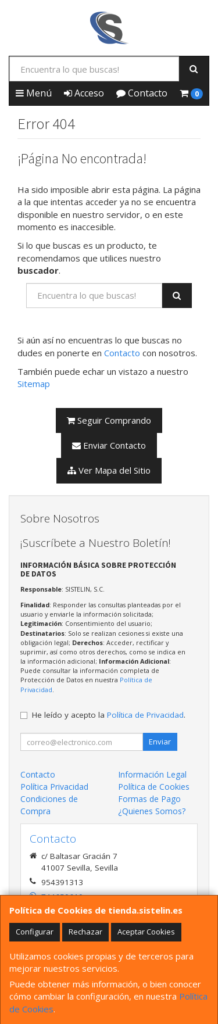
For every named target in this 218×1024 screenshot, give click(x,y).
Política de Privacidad (145, 715)
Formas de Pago (149, 798)
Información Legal (152, 774)
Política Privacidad (54, 786)
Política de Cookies (154, 786)
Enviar (160, 741)
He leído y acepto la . (108, 715)
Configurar (34, 931)
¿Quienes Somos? (151, 811)
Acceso (84, 93)
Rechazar (85, 931)
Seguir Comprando (109, 420)
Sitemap (33, 383)
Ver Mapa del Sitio (109, 470)
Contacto (141, 93)
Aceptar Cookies (146, 931)
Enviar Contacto (109, 445)
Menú (34, 93)
